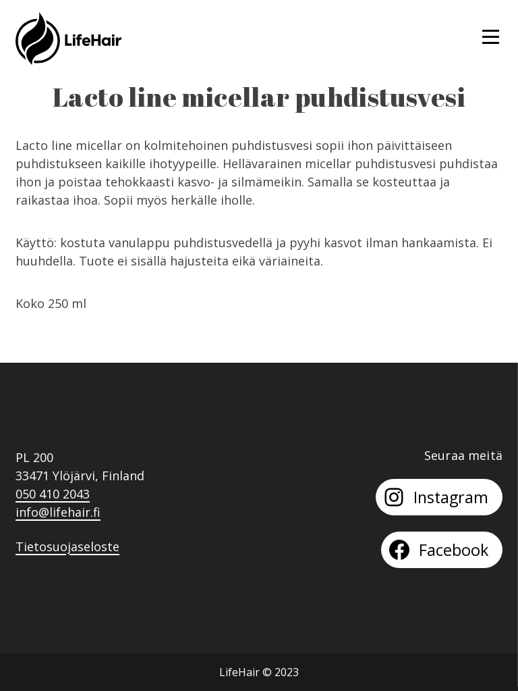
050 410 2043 (53, 494)
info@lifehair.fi (58, 512)
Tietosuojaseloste (67, 546)
